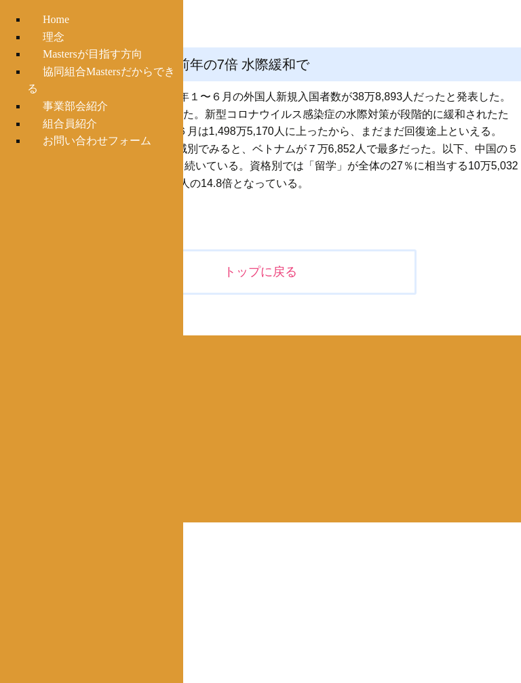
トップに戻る (260, 271)
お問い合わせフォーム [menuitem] (97, 140)
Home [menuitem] (56, 19)
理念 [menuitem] (53, 37)
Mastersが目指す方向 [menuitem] (92, 54)
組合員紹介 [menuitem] (70, 123)
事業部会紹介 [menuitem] (75, 106)
